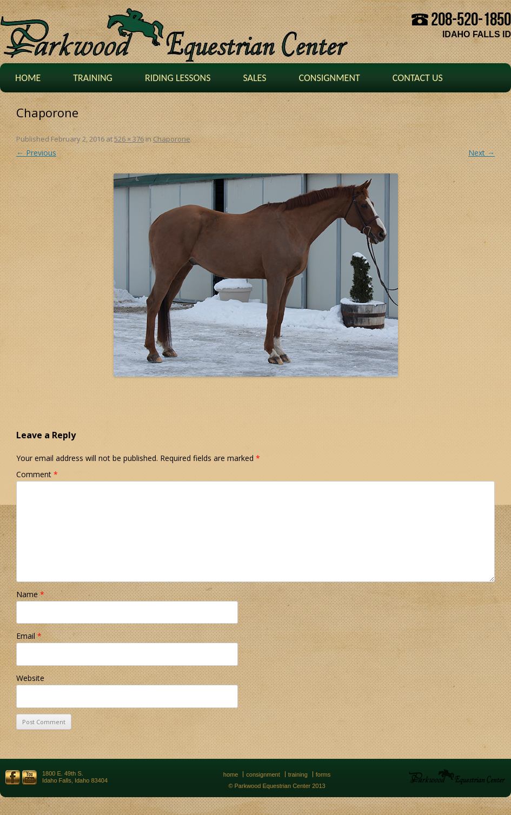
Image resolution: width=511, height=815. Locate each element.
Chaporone (171, 139)
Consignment (329, 78)
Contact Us (418, 78)
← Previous (36, 153)
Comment (37, 474)
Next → (481, 153)
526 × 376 (129, 139)
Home (28, 78)
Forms (323, 774)
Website (30, 678)
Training (92, 78)
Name (30, 594)
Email (29, 636)
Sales (254, 78)
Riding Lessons (178, 78)
